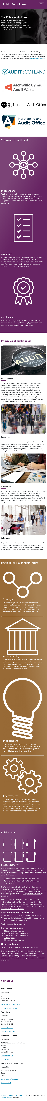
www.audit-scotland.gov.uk (10, 1004)
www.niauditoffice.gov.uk (10, 1079)
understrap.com (6, 1098)
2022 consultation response (14, 931)
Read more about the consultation (13, 924)
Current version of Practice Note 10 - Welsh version (22, 881)
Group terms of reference (32, 894)
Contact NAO (5, 1059)
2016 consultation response (14, 940)
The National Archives (37, 59)
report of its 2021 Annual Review (12, 909)
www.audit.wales (7, 1028)
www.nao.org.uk (7, 1056)
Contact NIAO (6, 1083)
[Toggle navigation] (41, 4)
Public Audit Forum (15, 4)
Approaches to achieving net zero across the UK (21, 947)
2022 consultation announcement (16, 933)
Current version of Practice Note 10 (16, 879)
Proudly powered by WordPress (12, 1095)
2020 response (9, 938)
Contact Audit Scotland (9, 1008)
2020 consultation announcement (16, 936)
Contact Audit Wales (8, 1032)
